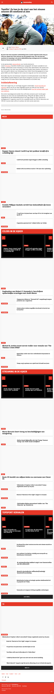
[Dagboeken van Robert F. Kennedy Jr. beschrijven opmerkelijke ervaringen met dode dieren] (27, 274)
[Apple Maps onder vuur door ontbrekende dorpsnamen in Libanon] (8, 354)
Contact (4, 690)
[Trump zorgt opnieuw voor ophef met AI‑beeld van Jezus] (8, 363)
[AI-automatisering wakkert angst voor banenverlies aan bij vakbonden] (8, 563)
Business (4, 566)
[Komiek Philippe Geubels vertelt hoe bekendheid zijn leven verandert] (27, 188)
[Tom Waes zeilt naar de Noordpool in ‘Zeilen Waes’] (4, 651)
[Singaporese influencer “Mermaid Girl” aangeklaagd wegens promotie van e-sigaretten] (8, 300)
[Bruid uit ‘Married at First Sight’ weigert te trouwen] (8, 495)
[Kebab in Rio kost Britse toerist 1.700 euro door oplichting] (8, 169)
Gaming (26, 385)
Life (19, 674)
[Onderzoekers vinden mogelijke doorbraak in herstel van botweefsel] (8, 309)
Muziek (3, 548)
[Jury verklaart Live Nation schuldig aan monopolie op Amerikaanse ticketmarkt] (8, 554)
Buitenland (4, 172)
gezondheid (4, 312)
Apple (3, 357)
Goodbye (24, 686)
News (3, 217)
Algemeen (27, 526)
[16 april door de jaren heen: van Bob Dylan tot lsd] (34, 522)
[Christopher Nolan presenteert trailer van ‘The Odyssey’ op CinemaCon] (8, 504)
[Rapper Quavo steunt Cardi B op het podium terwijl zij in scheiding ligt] (27, 134)
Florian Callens (15, 47)
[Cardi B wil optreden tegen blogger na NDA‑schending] (8, 160)
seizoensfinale (16, 64)
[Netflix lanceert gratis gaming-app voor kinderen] (34, 381)
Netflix (4, 385)
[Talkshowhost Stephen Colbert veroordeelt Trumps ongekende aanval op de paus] (8, 486)
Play (7, 674)
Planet (11, 674)
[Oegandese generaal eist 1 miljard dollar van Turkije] (8, 223)
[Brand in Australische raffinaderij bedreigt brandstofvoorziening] (8, 572)
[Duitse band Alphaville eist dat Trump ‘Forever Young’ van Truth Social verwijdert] (8, 441)
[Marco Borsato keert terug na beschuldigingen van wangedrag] (27, 415)
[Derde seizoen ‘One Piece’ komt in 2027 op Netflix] (12, 381)
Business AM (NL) (6, 686)
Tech (16, 674)
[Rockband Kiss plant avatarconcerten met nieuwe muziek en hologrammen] (8, 545)
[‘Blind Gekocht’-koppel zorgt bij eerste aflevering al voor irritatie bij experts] (4, 662)
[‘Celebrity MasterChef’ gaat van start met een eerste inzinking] (4, 657)
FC (3, 48)
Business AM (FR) (16, 686)
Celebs (3, 148)
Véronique (8, 66)
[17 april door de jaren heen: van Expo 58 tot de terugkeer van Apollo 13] (8, 214)
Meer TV (38, 668)
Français (4, 680)
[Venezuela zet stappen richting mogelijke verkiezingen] (8, 590)
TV (1, 44)
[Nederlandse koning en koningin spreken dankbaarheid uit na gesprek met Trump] (8, 581)
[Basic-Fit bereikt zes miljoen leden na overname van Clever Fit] (27, 460)
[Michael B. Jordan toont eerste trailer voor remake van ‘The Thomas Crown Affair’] (27, 329)
